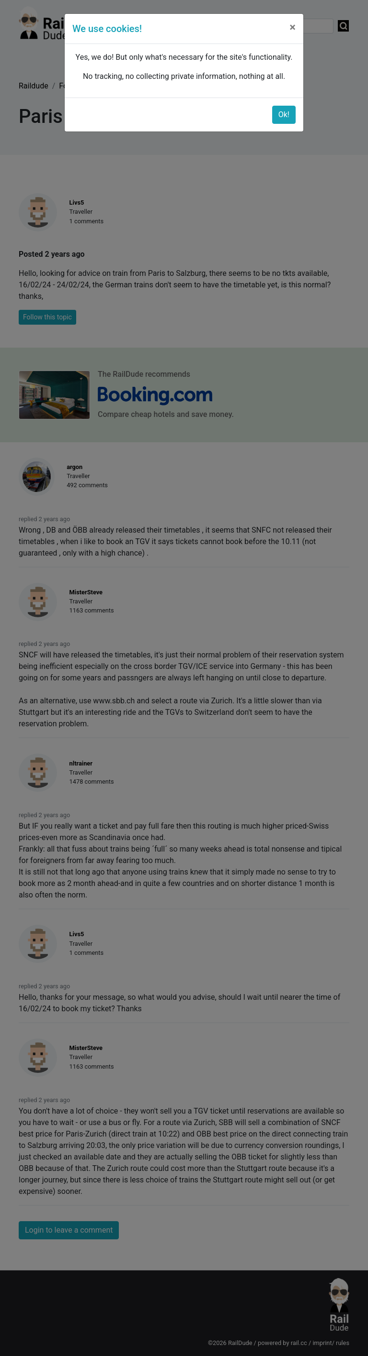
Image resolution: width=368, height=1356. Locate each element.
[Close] (292, 27)
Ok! (283, 114)
